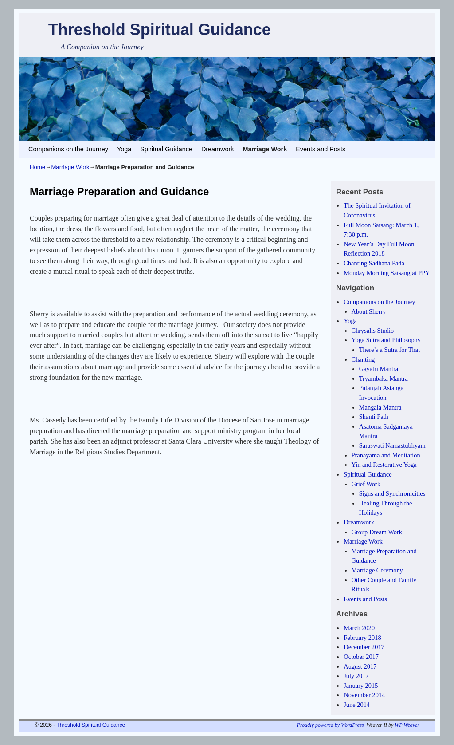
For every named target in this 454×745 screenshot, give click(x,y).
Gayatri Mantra (378, 368)
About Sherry (369, 311)
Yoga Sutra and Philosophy (386, 339)
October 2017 (361, 656)
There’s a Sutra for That (389, 349)
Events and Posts (320, 149)
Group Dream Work (377, 532)
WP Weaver (407, 725)
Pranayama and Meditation (386, 455)
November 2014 (364, 694)
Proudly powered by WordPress (330, 725)
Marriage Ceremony (377, 570)
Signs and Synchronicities (392, 493)
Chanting (363, 359)
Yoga (124, 149)
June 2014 (357, 704)
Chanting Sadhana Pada (374, 263)
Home (37, 167)
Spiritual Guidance (166, 149)
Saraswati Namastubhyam (392, 445)
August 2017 (360, 666)
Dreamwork (217, 149)
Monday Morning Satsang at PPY (387, 272)
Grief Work (366, 484)
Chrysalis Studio (373, 330)
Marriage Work (265, 149)
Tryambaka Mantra (383, 378)
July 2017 (356, 675)
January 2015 (361, 685)
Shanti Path (373, 416)
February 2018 (362, 637)
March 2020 (359, 627)
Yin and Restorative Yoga (384, 464)
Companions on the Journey (68, 149)
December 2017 (364, 646)
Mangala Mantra (380, 407)
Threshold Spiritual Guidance (159, 29)
